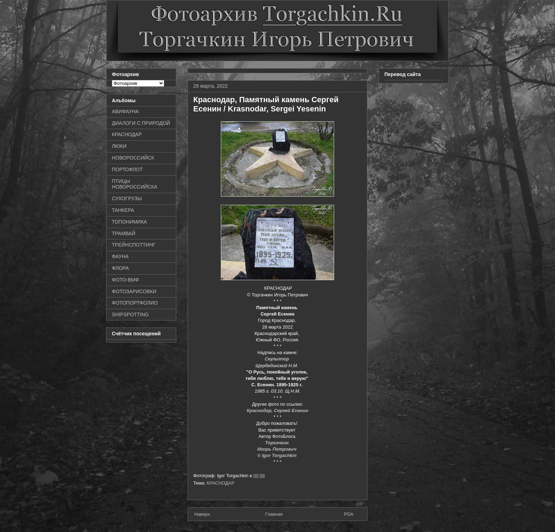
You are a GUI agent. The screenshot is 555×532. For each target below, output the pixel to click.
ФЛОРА (120, 268)
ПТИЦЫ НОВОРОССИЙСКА (135, 184)
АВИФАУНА (125, 111)
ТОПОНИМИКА (129, 222)
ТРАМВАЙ (123, 233)
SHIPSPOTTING (130, 314)
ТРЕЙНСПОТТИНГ (133, 245)
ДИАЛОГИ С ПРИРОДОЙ (141, 123)
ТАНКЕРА (123, 210)
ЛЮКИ (119, 146)
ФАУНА (120, 256)
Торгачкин (277, 442)
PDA (349, 514)
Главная (273, 514)
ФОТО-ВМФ (125, 280)
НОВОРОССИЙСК (133, 158)
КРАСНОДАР (221, 483)
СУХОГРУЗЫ (127, 198)
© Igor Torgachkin (277, 455)
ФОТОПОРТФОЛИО (135, 303)
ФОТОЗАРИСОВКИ (134, 291)
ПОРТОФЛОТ (127, 169)
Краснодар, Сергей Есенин (277, 410)
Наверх (202, 514)
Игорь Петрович (277, 449)
